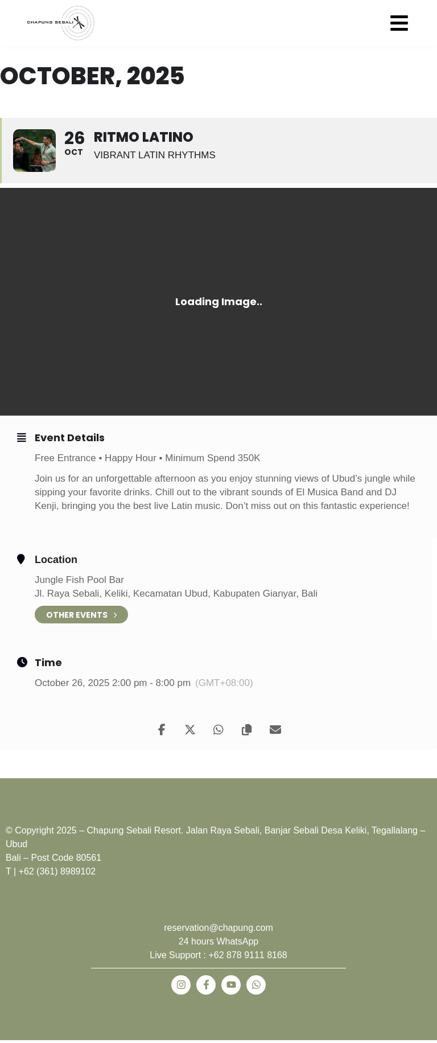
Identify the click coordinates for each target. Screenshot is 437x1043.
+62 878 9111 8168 (247, 955)
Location (56, 560)
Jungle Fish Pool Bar (79, 579)
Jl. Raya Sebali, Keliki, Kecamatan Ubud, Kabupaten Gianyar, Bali (176, 593)
